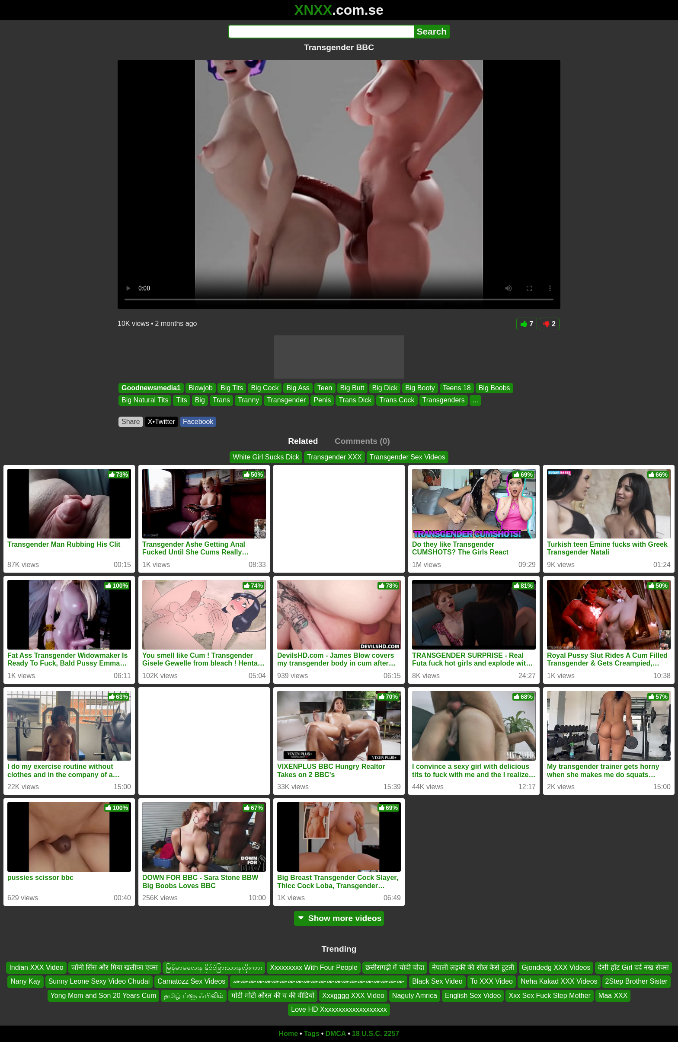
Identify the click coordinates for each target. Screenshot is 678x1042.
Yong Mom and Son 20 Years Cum (104, 995)
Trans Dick (355, 400)
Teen (325, 388)
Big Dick (385, 388)
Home (288, 1033)
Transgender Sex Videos (407, 457)
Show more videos (339, 918)
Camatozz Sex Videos (191, 981)
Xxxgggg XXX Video (353, 995)
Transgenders (443, 400)
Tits (181, 400)
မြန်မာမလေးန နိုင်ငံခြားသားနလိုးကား (214, 967)
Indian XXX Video (36, 967)
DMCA (335, 1033)
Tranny (248, 400)
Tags (312, 1033)
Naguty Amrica (414, 995)
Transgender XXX (334, 457)
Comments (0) (362, 441)
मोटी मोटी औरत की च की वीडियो (272, 995)
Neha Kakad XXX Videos (559, 981)
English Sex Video (473, 995)
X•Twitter (161, 421)
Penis (322, 400)
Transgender (286, 400)
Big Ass (297, 388)
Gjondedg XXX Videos (556, 967)
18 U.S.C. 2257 (375, 1033)
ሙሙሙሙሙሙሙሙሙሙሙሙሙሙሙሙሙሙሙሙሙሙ (318, 981)
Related (303, 441)
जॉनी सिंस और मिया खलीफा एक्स (114, 967)
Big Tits (232, 388)
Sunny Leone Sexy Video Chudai (99, 981)
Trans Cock (396, 400)
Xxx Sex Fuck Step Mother (549, 995)
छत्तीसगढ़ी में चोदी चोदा (394, 967)
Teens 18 (457, 388)
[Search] (321, 31)
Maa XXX (613, 995)
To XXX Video (491, 981)
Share (131, 421)
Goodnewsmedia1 (151, 388)
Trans (221, 400)
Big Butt (352, 388)
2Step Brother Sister (636, 981)
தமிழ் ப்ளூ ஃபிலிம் (194, 995)
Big (200, 400)
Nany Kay (25, 981)
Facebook (198, 421)
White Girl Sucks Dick (266, 457)
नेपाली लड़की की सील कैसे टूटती (473, 967)
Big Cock (264, 388)
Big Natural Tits (145, 400)
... (475, 400)
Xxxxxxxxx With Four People (314, 967)
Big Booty (420, 388)
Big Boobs (494, 388)
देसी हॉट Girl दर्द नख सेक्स (633, 967)
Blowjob (201, 388)
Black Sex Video (437, 981)
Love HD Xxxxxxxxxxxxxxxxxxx (339, 1009)
